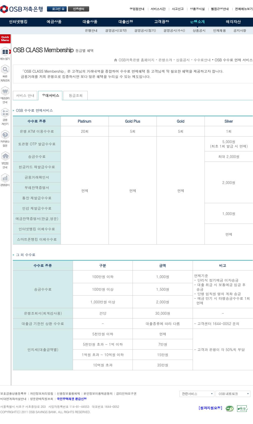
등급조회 (76, 95)
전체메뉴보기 (244, 9)
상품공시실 (197, 9)
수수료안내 (202, 59)
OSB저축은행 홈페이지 (137, 59)
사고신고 (178, 9)
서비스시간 (158, 9)
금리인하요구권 (126, 393)
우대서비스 (50, 95)
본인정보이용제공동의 (98, 393)
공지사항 (240, 30)
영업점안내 (137, 9)
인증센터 (78, 9)
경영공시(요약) (116, 30)
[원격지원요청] (210, 407)
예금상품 (54, 21)
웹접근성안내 (220, 9)
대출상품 (90, 21)
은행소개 (197, 21)
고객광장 (161, 21)
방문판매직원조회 (41, 398)
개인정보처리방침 (41, 393)
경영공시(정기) (145, 30)
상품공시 (199, 30)
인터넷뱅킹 (18, 21)
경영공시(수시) (174, 30)
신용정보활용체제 (68, 393)
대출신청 (125, 21)
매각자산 (233, 21)
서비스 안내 (25, 95)
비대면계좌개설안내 (13, 398)
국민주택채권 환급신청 (72, 398)
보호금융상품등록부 (13, 393)
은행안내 (91, 30)
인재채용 (219, 30)
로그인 (56, 9)
